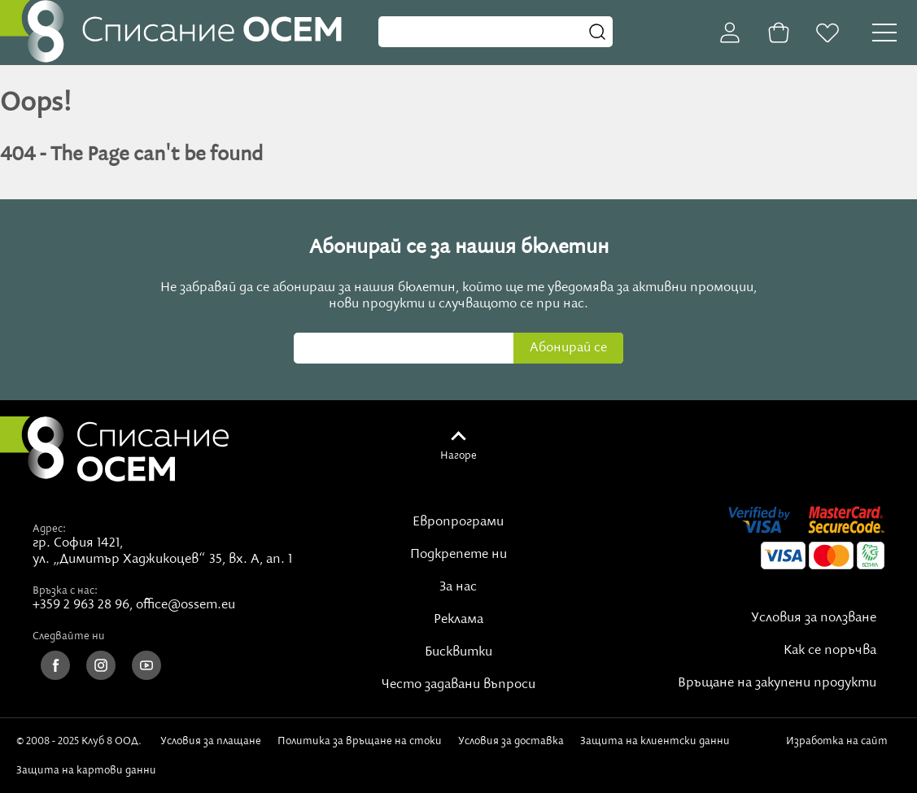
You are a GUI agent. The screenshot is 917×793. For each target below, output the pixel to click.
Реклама (458, 620)
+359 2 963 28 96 (81, 605)
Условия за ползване (813, 618)
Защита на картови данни (86, 770)
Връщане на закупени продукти (777, 683)
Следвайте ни (69, 636)
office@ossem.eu (185, 605)
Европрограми (458, 522)
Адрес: (49, 528)
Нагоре (458, 455)
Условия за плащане (210, 740)
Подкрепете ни (458, 555)
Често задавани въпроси (458, 685)
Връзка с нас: (65, 590)
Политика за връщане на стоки (359, 740)
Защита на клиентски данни (655, 740)
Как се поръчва (830, 651)
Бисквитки (458, 652)
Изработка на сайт (839, 746)
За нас (458, 587)
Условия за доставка (511, 740)
